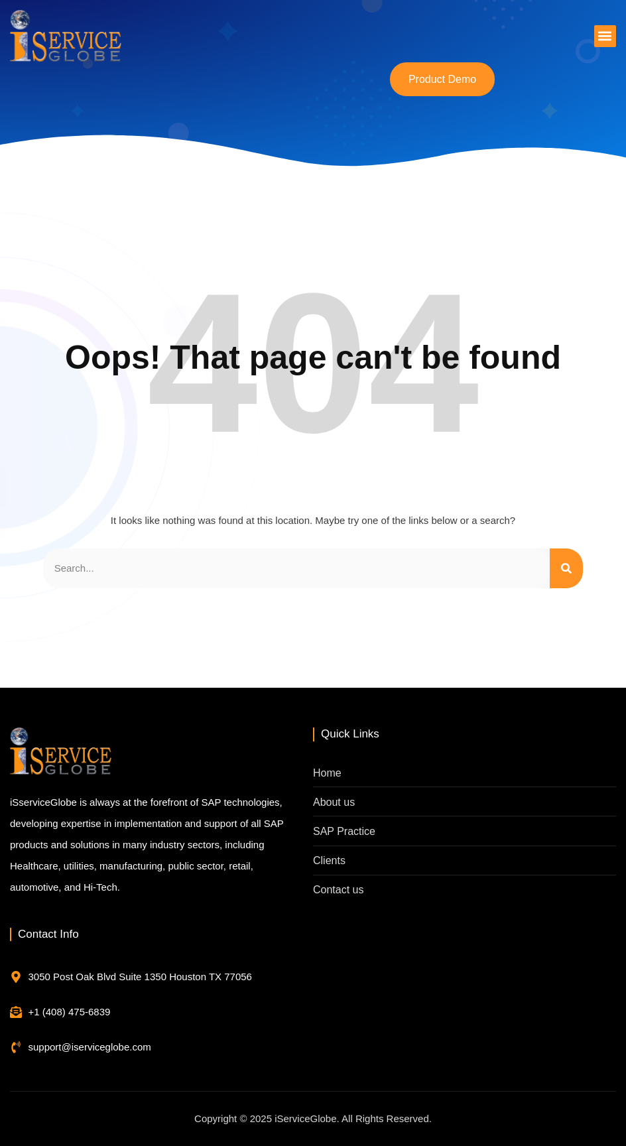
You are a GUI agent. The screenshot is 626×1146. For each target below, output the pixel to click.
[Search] (566, 568)
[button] (605, 36)
